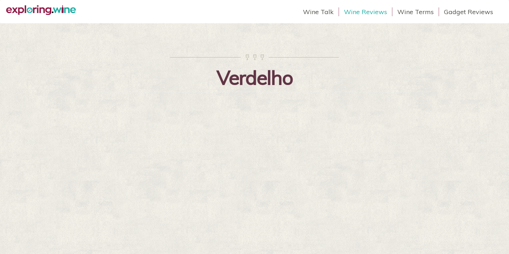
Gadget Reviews (468, 12)
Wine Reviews (365, 12)
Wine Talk (318, 12)
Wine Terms (415, 12)
